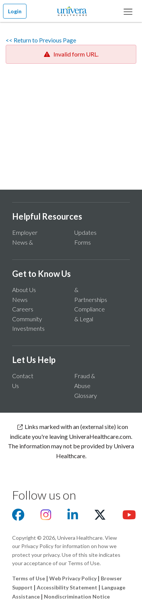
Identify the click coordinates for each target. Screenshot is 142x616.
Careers (22, 309)
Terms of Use (28, 578)
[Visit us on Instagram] (46, 516)
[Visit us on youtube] (129, 516)
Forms (82, 242)
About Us (24, 289)
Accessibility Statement (67, 587)
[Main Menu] (128, 11)
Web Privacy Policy (73, 578)
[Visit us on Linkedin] (72, 516)
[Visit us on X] (100, 516)
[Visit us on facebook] (18, 516)
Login (15, 11)
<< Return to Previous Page (41, 40)
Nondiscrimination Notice (77, 596)
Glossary (85, 395)
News (20, 299)
